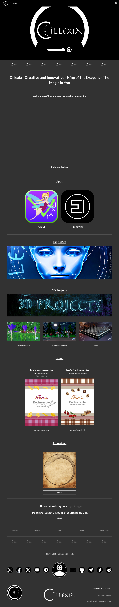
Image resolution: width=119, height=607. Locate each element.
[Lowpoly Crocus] (23, 345)
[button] (116, 3)
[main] (59, 80)
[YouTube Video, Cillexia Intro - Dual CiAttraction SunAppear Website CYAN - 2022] (59, 133)
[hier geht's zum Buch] (41, 430)
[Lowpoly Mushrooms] (59, 345)
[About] (59, 518)
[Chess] (95, 345)
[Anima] (59, 492)
